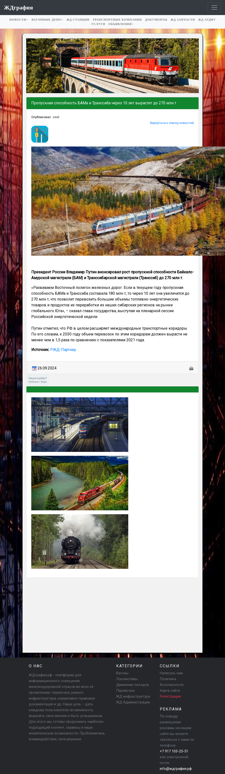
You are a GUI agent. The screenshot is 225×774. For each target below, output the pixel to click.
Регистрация (170, 696)
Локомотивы (127, 679)
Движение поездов (132, 685)
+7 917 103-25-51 (174, 751)
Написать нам (171, 673)
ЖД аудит (207, 19)
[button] (30, 66)
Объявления (121, 24)
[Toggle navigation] (214, 7)
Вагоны (122, 673)
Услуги (98, 24)
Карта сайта (170, 690)
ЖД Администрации (133, 702)
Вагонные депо (47, 19)
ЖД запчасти (182, 19)
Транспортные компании (117, 19)
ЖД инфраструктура (133, 696)
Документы (156, 19)
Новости (18, 19)
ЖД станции (77, 19)
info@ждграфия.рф (176, 768)
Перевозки (125, 690)
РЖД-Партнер (63, 349)
